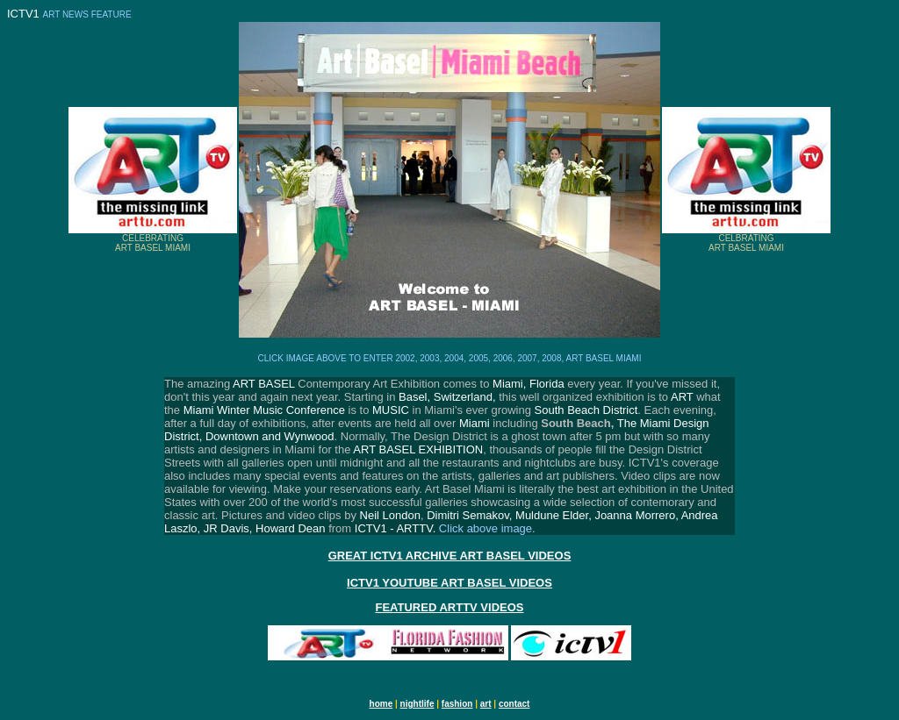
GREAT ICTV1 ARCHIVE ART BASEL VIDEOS (450, 555)
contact (514, 704)
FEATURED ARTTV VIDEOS (449, 607)
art (486, 704)
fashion (457, 704)
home (381, 704)
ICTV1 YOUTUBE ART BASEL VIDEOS (449, 582)
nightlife (417, 704)
